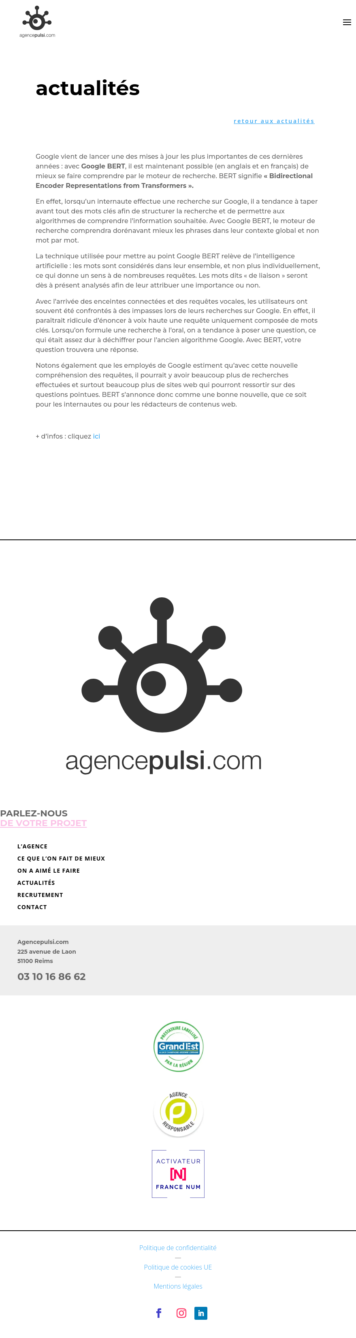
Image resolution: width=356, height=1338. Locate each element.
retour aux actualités (274, 121)
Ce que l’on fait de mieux (61, 859)
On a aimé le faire (48, 871)
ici (96, 436)
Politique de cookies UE (178, 1267)
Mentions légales (178, 1286)
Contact (32, 907)
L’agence (32, 847)
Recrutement (40, 895)
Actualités (36, 883)
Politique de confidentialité (178, 1247)
